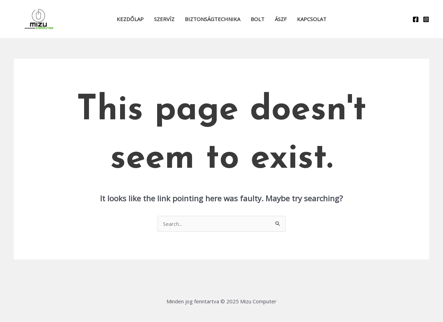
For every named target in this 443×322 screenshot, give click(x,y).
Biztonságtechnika (212, 19)
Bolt (257, 19)
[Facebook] (416, 19)
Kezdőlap (130, 19)
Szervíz (164, 19)
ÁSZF (281, 19)
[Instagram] (426, 19)
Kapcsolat (311, 19)
